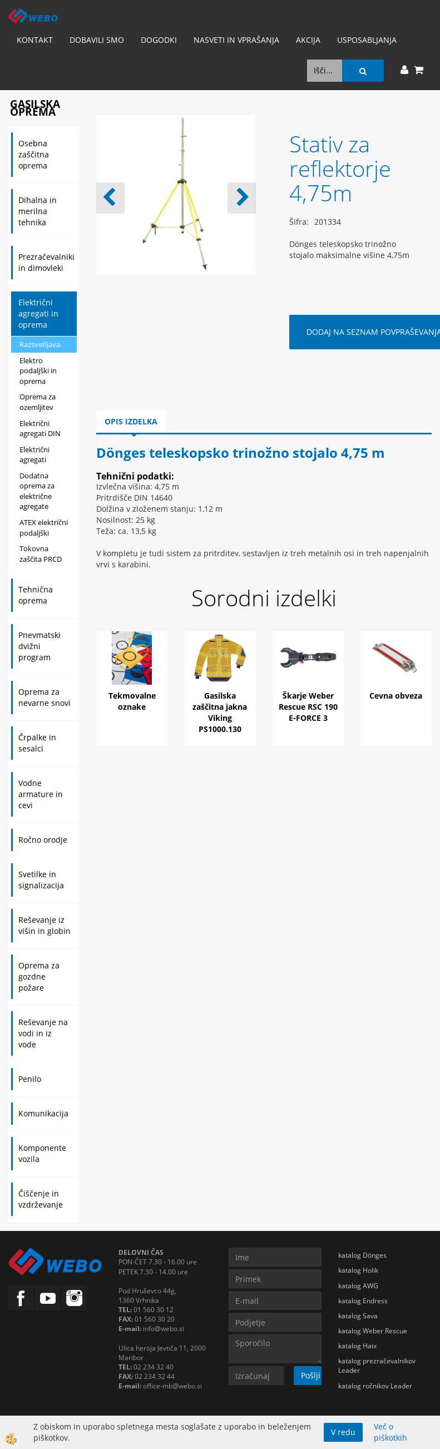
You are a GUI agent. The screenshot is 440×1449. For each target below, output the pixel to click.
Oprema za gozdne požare (39, 976)
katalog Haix (357, 1346)
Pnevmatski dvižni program (39, 646)
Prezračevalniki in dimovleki (46, 262)
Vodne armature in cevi (40, 794)
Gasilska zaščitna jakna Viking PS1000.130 (219, 712)
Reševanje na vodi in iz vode (43, 1033)
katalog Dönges (362, 1255)
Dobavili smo (97, 39)
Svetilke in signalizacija (41, 880)
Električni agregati (34, 454)
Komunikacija (43, 1113)
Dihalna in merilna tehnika (37, 211)
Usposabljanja (367, 39)
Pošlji (310, 1375)
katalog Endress (363, 1300)
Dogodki (159, 39)
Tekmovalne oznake (132, 701)
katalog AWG (358, 1285)
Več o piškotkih (390, 1432)
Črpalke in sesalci (37, 743)
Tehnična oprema (35, 595)
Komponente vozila (42, 1153)
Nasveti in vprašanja (236, 39)
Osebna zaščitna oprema (33, 154)
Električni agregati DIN (40, 428)
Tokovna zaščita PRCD (40, 553)
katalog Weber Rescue (372, 1331)
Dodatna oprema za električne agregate (37, 491)
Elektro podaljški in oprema (38, 370)
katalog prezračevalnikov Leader (377, 1365)
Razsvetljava (39, 344)
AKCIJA (308, 39)
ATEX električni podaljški (43, 527)
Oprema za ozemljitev (37, 402)
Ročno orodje (42, 839)
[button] (242, 198)
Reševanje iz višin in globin (44, 925)
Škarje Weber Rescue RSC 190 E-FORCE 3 (308, 706)
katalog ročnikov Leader (375, 1386)
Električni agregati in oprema (38, 313)
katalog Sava (358, 1316)
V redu (343, 1432)
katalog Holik (358, 1270)
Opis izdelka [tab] (131, 421)
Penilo (29, 1079)
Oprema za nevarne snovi (44, 697)
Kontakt (35, 39)
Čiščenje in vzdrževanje (40, 1199)
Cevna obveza (395, 695)
